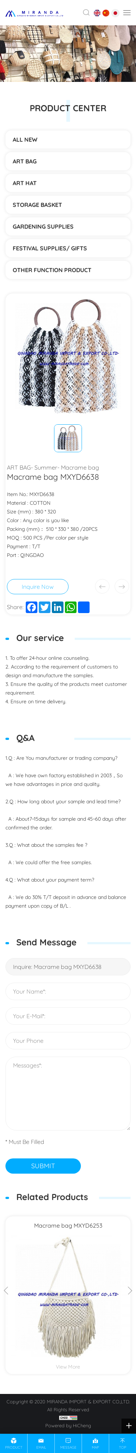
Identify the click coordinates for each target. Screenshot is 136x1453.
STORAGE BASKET (37, 204)
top (122, 1447)
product (13, 1447)
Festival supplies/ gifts (50, 248)
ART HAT (25, 183)
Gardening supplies (43, 226)
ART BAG (25, 161)
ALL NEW (25, 139)
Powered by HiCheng (68, 1425)
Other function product (52, 270)
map (95, 1447)
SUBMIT (43, 1166)
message (68, 1447)
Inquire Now (38, 586)
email (41, 1447)
